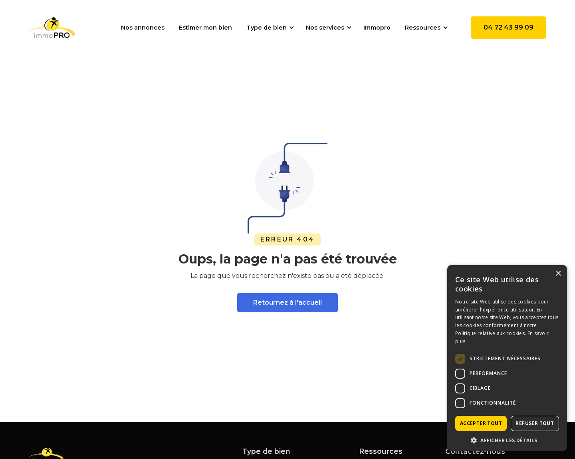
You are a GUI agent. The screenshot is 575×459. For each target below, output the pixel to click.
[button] (269, 27)
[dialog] (507, 358)
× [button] (558, 274)
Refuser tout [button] (535, 423)
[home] (52, 28)
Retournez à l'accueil (287, 302)
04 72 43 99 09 (508, 27)
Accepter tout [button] (481, 423)
